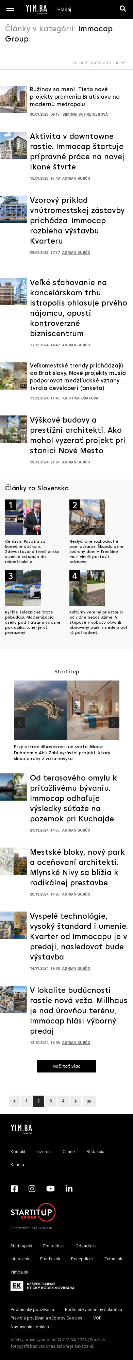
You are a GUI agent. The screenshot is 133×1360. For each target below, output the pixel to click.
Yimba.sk (19, 1272)
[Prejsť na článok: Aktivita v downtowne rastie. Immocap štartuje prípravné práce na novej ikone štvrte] (13, 147)
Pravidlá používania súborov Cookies (46, 1318)
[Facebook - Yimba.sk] (14, 1188)
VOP (97, 1318)
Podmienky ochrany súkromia (93, 1309)
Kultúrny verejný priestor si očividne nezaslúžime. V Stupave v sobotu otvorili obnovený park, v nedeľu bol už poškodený (98, 622)
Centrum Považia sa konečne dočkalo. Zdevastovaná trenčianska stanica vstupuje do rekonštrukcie (32, 552)
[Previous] (14, 1101)
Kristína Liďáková (80, 398)
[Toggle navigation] (10, 9)
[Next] (75, 1101)
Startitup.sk (21, 1245)
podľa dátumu (107, 62)
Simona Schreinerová (85, 114)
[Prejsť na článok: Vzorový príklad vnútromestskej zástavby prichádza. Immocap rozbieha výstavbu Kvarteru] (13, 211)
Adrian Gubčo (76, 178)
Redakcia (95, 1151)
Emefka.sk (50, 1258)
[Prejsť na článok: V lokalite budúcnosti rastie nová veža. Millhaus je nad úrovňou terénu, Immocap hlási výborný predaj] (13, 1001)
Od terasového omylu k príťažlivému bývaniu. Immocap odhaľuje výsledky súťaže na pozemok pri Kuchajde (73, 798)
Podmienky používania (32, 1309)
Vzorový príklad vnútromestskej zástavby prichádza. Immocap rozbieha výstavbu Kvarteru (77, 221)
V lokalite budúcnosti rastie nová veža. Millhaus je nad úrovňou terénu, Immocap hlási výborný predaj (79, 1011)
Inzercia (44, 1151)
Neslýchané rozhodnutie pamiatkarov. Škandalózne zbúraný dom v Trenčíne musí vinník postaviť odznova (96, 552)
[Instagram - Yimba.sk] (32, 1188)
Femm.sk (113, 1258)
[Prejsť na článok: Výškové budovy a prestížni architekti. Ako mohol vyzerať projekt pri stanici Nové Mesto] (13, 431)
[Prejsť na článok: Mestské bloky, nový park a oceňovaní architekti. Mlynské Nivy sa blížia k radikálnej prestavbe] (13, 863)
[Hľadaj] (124, 9)
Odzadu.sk (86, 1245)
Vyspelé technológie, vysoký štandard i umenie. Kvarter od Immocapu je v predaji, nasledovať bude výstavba (79, 937)
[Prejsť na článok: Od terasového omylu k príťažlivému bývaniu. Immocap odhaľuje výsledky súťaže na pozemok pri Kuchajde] (13, 789)
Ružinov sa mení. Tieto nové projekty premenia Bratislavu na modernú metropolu (75, 97)
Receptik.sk (82, 1258)
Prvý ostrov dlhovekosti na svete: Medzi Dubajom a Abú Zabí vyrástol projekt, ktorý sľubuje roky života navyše (62, 752)
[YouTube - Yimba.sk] (50, 1188)
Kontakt (18, 1151)
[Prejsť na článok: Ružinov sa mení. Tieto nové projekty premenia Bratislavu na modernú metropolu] (13, 101)
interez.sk (20, 1258)
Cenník (69, 1151)
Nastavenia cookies (30, 1326)
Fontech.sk (54, 1245)
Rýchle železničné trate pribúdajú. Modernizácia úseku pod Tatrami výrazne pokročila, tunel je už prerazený (33, 622)
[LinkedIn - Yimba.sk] (69, 1188)
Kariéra (17, 1164)
